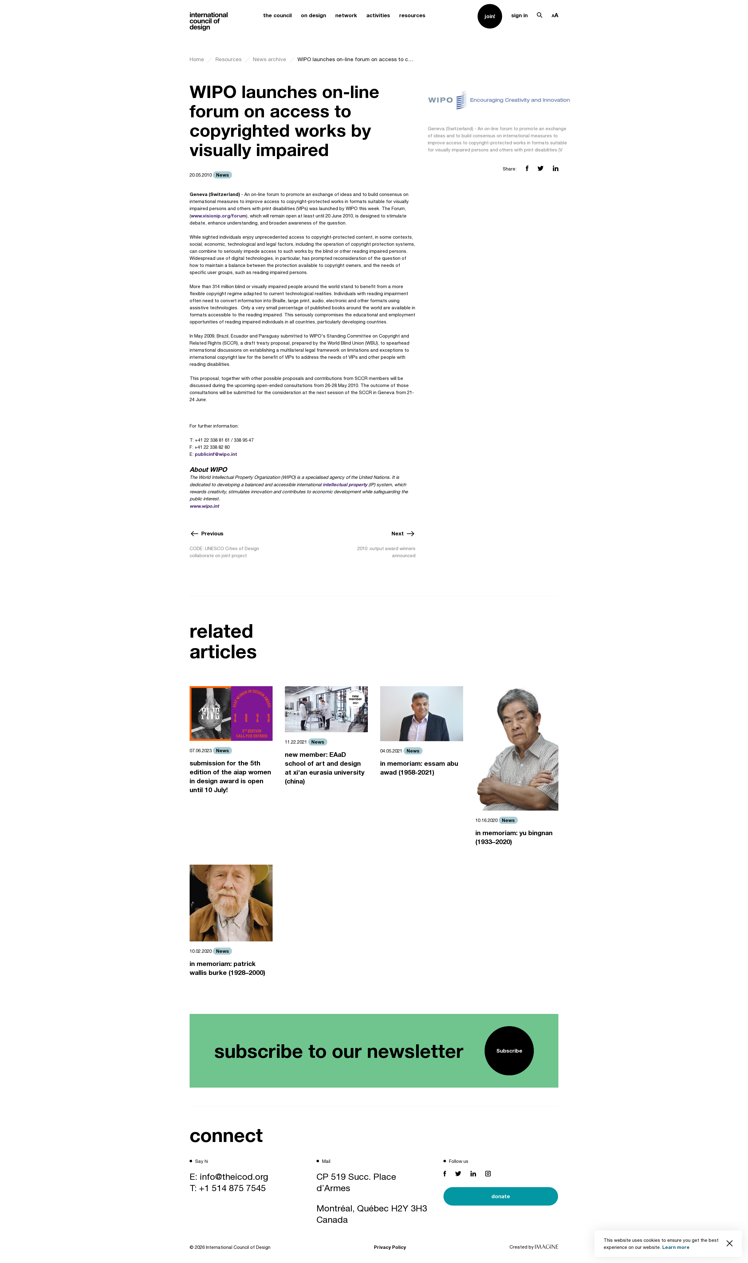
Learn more (676, 1247)
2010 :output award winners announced (386, 552)
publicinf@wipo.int (216, 454)
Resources (228, 59)
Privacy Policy (390, 1247)
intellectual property (345, 484)
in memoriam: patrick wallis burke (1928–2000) (227, 968)
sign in (519, 15)
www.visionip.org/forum (218, 215)
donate (500, 1196)
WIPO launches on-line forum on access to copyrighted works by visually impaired (356, 59)
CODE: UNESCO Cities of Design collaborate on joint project (224, 552)
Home (197, 59)
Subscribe (509, 1050)
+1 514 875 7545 (232, 1188)
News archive (269, 59)
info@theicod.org (234, 1176)
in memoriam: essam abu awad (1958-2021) (419, 768)
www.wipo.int (204, 506)
